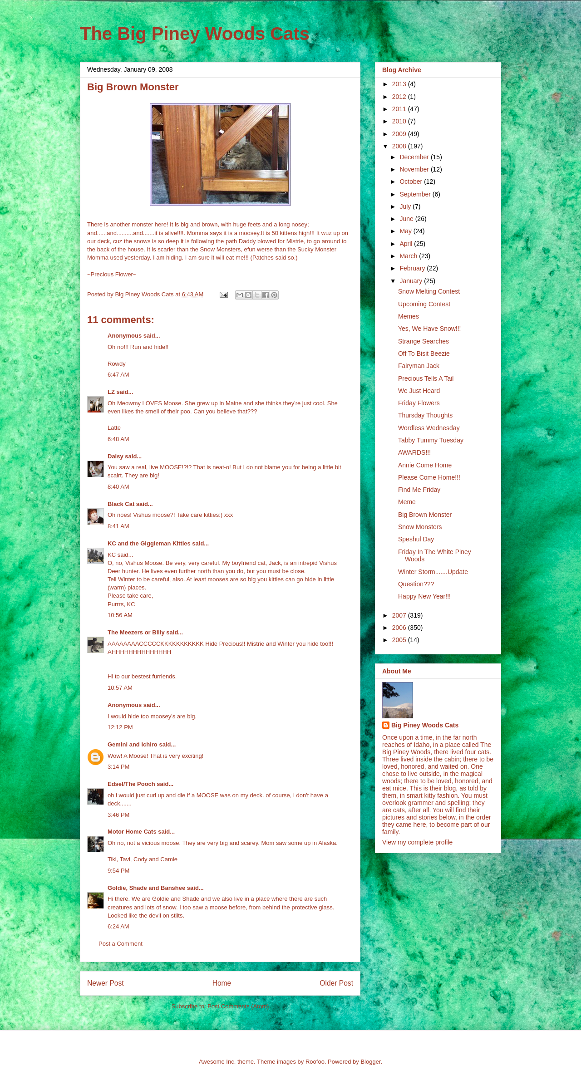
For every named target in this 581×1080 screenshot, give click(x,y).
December (414, 157)
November (414, 169)
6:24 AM (118, 926)
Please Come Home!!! (429, 477)
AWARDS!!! (414, 452)
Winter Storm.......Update (433, 571)
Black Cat (121, 504)
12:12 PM (120, 727)
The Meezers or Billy (136, 632)
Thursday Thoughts (425, 415)
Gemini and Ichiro (133, 744)
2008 (400, 146)
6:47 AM (118, 374)
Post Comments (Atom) (238, 1006)
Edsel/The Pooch (131, 784)
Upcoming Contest (424, 304)
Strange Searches (423, 341)
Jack (275, 563)
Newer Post (105, 983)
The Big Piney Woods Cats (195, 34)
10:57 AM (120, 687)
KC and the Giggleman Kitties (149, 543)
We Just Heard (419, 390)
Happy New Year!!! (424, 596)
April (406, 243)
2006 (400, 627)
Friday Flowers (419, 403)
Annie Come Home (425, 465)
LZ (111, 391)
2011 (400, 109)
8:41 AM (118, 526)
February (413, 268)
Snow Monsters (420, 526)
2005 (400, 639)
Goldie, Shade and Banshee (146, 887)
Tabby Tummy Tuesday (430, 440)
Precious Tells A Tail (425, 378)
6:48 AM (118, 439)
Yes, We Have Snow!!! (429, 328)
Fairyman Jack (418, 365)
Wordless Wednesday (429, 428)
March (409, 256)
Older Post (336, 983)
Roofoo (315, 1061)
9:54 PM (118, 870)
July (406, 206)
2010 (400, 121)
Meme (407, 502)
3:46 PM (118, 814)
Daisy (115, 456)
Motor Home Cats (132, 831)
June (407, 218)
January (411, 281)
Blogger (370, 1061)
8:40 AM (118, 486)
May (406, 231)
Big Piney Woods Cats (424, 725)
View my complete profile (417, 842)
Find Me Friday (419, 489)
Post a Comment (120, 943)
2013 (400, 84)
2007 (400, 615)
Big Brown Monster (425, 514)
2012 (400, 96)
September (415, 194)
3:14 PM (118, 766)
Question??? (416, 584)
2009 (400, 133)
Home (221, 983)
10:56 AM (120, 615)
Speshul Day (416, 539)
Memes (408, 316)
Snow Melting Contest (429, 291)
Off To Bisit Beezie (424, 353)
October (411, 181)
